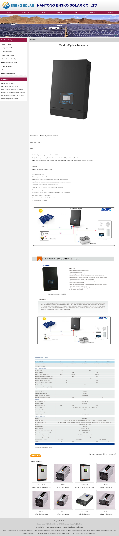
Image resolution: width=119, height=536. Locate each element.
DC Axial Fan (105, 530)
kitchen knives (95, 530)
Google (56, 521)
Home (8, 12)
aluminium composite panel (46, 530)
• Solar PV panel (6, 44)
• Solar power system (7, 55)
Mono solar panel (7, 51)
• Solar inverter (6, 70)
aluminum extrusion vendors (58, 533)
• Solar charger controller (9, 62)
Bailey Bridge (83, 533)
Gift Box (57, 530)
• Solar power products (8, 73)
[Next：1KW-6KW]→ (110, 454)
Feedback (93, 12)
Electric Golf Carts (72, 533)
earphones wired (32, 530)
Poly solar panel (7, 48)
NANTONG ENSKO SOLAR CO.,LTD (55, 527)
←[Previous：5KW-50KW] (96, 454)
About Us (25, 12)
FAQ (76, 12)
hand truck (112, 530)
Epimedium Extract (29, 533)
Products (42, 12)
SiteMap (79, 524)
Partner (81, 527)
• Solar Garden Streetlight (9, 59)
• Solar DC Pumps (6, 66)
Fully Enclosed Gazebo (75, 530)
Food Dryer (64, 530)
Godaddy (61, 521)
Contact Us (110, 12)
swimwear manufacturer (19, 530)
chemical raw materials (42, 533)
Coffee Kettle (86, 530)
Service (59, 12)
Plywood (9, 530)
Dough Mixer (92, 533)
